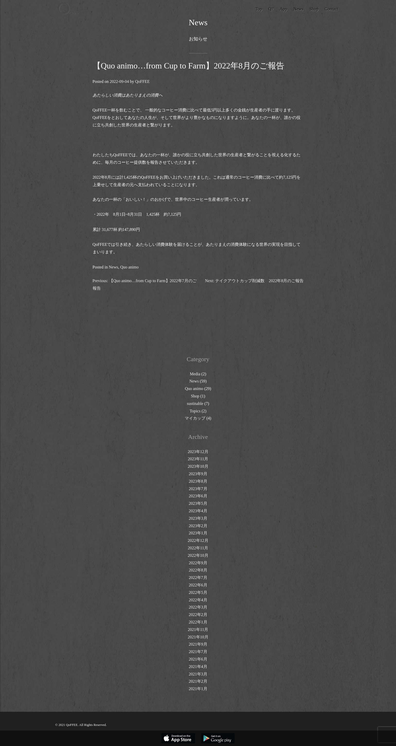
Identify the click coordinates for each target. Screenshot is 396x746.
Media (195, 374)
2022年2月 (198, 614)
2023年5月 (198, 503)
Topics (195, 411)
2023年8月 (198, 481)
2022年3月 (198, 607)
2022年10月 (198, 555)
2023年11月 (198, 459)
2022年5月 (198, 592)
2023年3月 (198, 518)
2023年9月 (198, 474)
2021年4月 (198, 666)
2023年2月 (198, 526)
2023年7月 (198, 489)
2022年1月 (198, 622)
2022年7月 (198, 577)
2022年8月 (198, 570)
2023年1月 (198, 533)
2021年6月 (198, 659)
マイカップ (195, 418)
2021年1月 (198, 689)
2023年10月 (198, 466)
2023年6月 (198, 496)
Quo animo (129, 267)
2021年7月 (198, 651)
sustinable (195, 403)
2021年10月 (198, 637)
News (113, 267)
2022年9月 (198, 563)
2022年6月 (198, 585)
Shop (195, 396)
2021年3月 (198, 674)
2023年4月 (198, 511)
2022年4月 (198, 600)
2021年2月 (198, 681)
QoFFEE (142, 81)
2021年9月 (198, 644)
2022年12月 (198, 540)
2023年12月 (198, 451)
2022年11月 (198, 548)
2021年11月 (198, 629)
